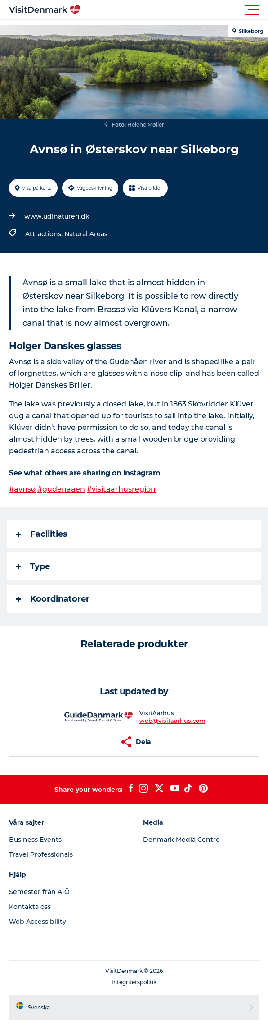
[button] (174, 10)
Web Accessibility (37, 921)
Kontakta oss (30, 907)
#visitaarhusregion (121, 489)
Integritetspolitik (134, 982)
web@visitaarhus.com (172, 720)
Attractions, (44, 234)
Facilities (41, 534)
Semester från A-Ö (39, 892)
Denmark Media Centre (181, 839)
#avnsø (22, 489)
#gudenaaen (61, 489)
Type (33, 566)
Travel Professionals (41, 854)
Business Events (35, 839)
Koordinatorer (52, 599)
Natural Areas (85, 234)
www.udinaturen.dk (56, 216)
